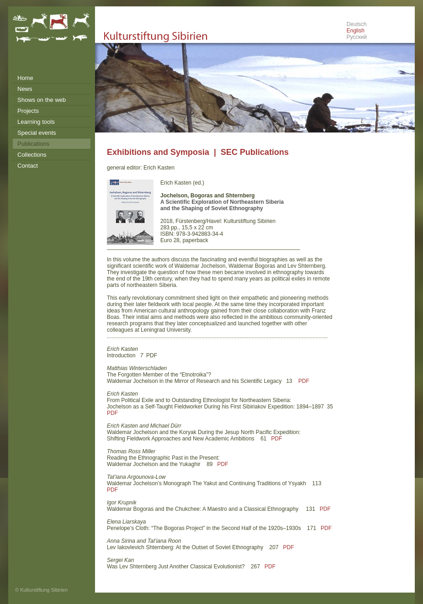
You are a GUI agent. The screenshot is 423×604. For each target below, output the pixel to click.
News (24, 88)
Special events (36, 132)
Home (25, 77)
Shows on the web (41, 99)
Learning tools (36, 121)
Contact (27, 165)
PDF (303, 381)
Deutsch (356, 24)
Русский (356, 37)
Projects (28, 110)
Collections (32, 154)
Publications (33, 143)
